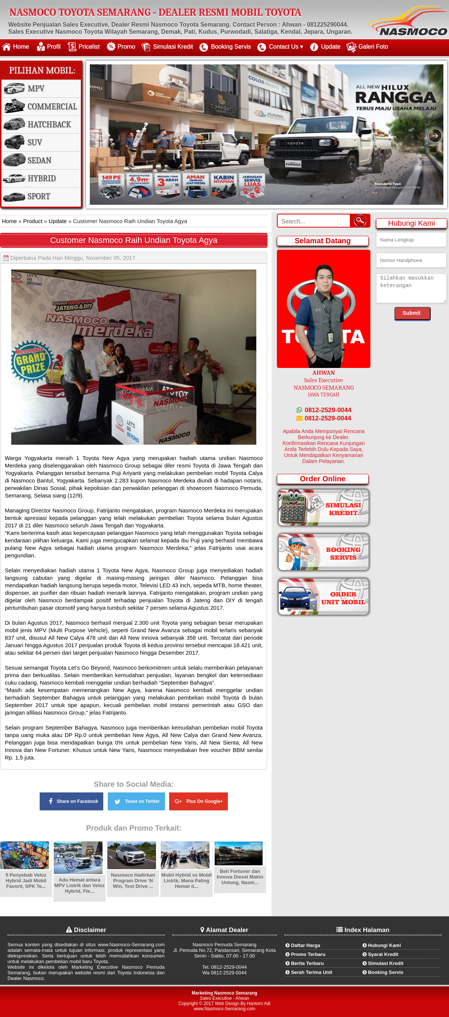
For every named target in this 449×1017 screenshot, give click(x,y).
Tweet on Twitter (136, 800)
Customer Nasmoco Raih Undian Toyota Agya (133, 240)
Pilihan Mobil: (42, 70)
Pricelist (89, 46)
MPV (36, 89)
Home (21, 46)
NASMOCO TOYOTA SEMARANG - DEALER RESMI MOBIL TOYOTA (155, 12)
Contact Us (284, 46)
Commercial (52, 107)
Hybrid (42, 178)
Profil (54, 46)
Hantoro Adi (259, 1003)
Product (32, 221)
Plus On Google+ (198, 800)
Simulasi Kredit (173, 46)
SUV (35, 142)
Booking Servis (231, 46)
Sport (39, 196)
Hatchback (49, 125)
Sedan (39, 160)
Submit (411, 313)
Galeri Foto (373, 46)
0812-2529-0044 (324, 410)
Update (330, 46)
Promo (126, 46)
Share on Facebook (71, 801)
